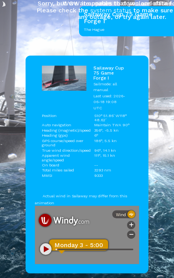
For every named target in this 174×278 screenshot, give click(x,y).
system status (110, 10)
